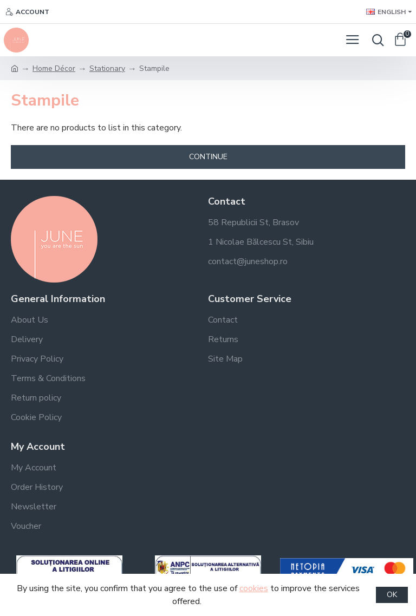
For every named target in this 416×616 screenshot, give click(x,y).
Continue (208, 157)
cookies (253, 588)
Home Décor (53, 68)
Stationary (107, 68)
